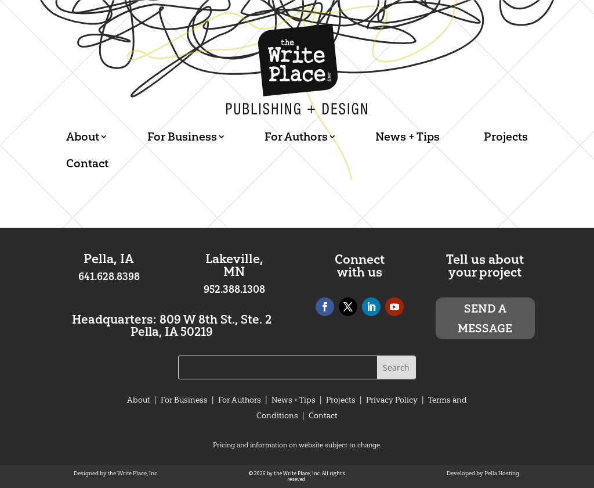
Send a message (485, 318)
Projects (506, 136)
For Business (182, 136)
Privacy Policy (392, 399)
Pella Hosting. (502, 473)
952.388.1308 (234, 289)
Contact (87, 163)
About (82, 136)
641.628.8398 (109, 276)
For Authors (296, 136)
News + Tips (407, 136)
